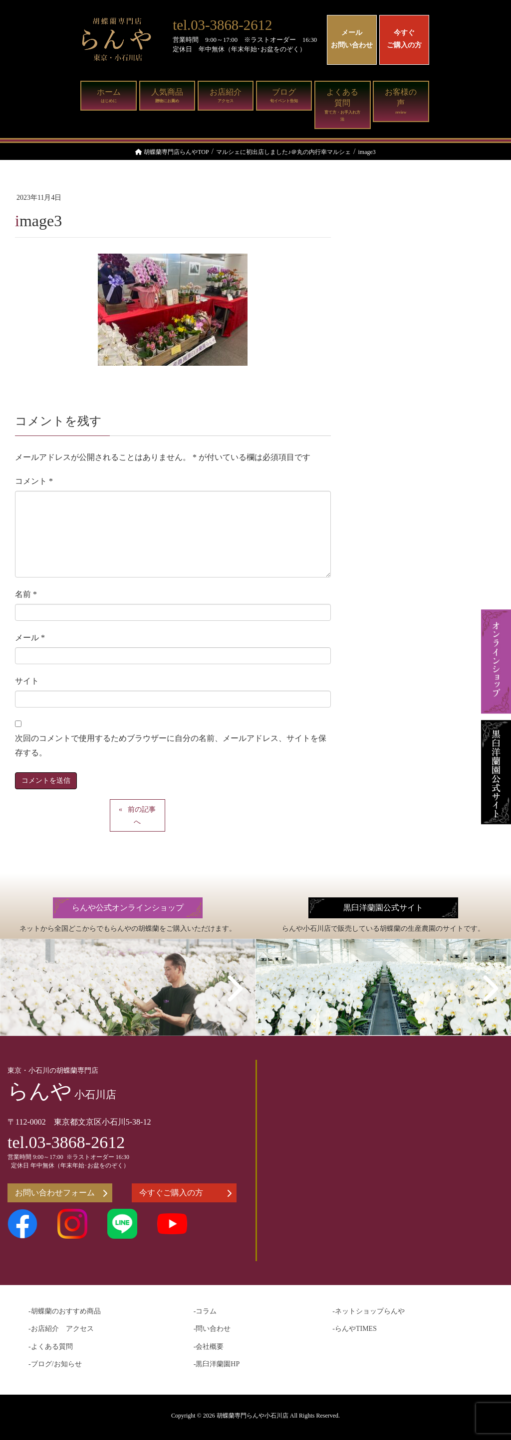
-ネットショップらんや (368, 1311)
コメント (34, 481)
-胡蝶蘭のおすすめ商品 (64, 1311)
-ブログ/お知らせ (55, 1364)
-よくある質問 (50, 1346)
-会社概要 (209, 1346)
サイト (27, 681)
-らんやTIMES (354, 1328)
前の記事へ (142, 816)
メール (30, 637)
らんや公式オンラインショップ (127, 908)
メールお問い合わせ (352, 39)
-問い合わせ (212, 1328)
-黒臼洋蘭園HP (217, 1364)
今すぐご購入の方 (404, 39)
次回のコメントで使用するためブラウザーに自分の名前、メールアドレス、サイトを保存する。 (170, 745)
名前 (26, 594)
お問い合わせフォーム (61, 1192)
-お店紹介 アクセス (61, 1328)
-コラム (205, 1311)
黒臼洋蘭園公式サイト (383, 908)
